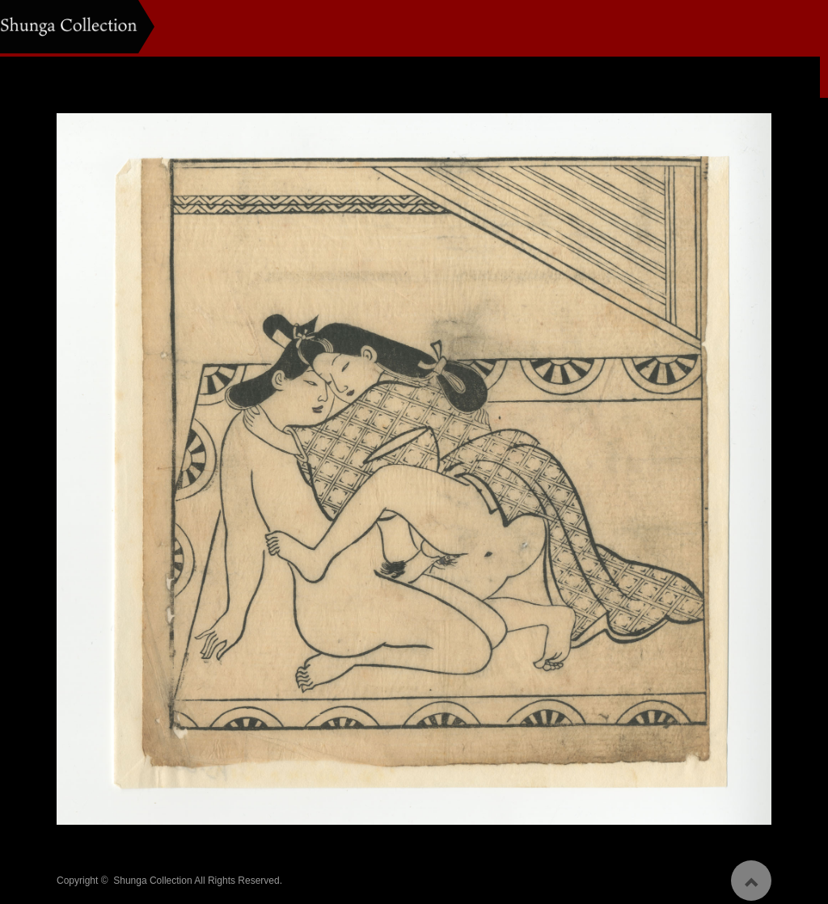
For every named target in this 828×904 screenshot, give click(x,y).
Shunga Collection (152, 875)
